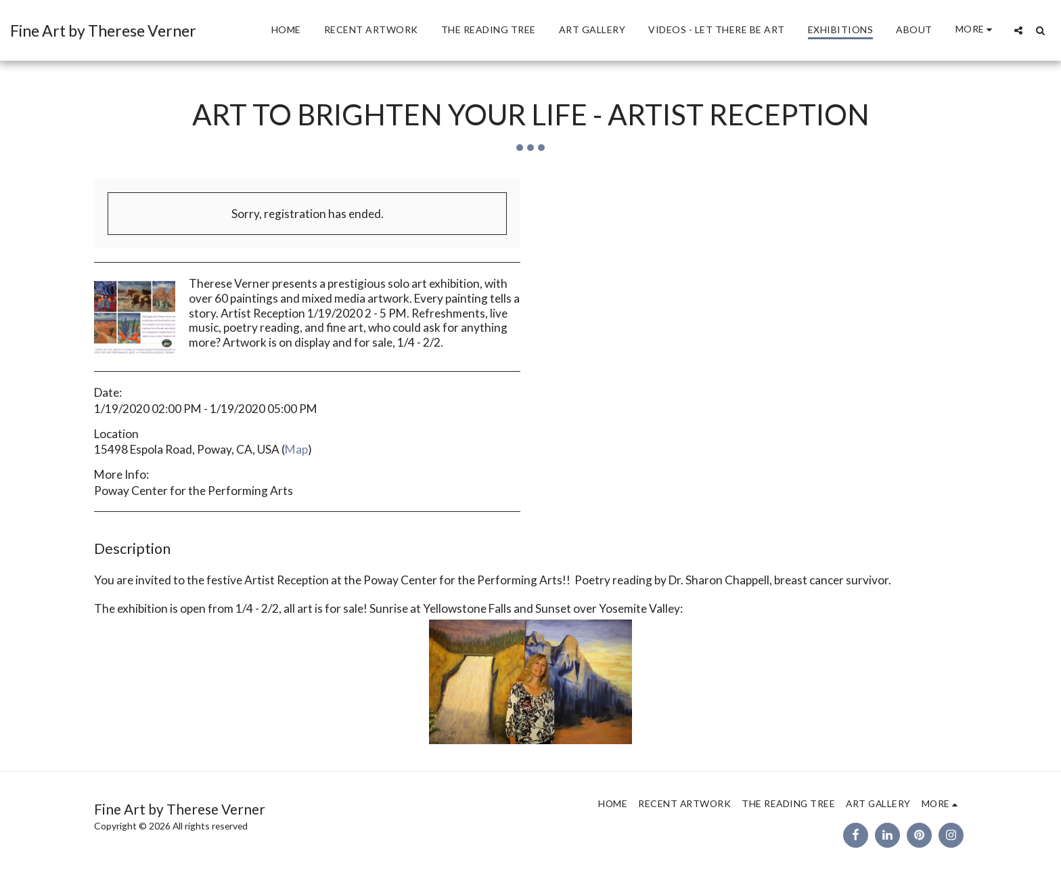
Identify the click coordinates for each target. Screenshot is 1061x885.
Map (296, 449)
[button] (1018, 30)
